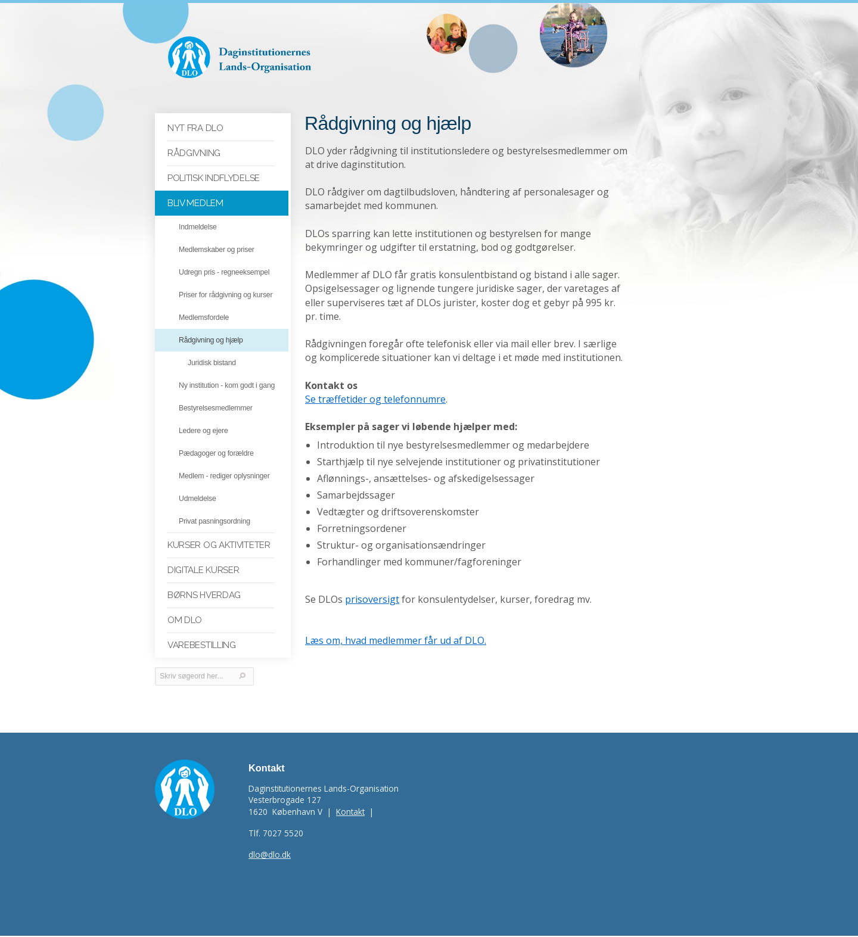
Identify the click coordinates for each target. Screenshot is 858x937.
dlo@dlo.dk (269, 855)
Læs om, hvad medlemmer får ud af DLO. (395, 627)
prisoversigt (372, 586)
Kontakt (350, 812)
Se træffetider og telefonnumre (375, 386)
